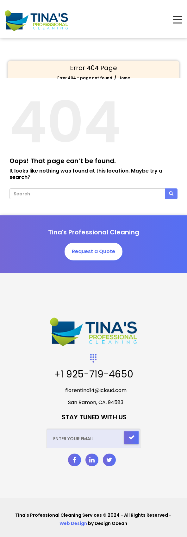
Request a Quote (93, 251)
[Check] (131, 437)
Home (124, 78)
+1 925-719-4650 (93, 374)
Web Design (73, 523)
